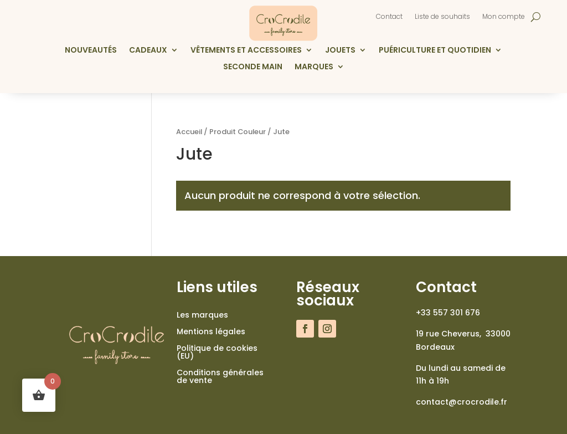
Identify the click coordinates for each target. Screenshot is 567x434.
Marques (314, 67)
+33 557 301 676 (448, 312)
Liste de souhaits (442, 17)
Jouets (340, 50)
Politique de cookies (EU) (217, 352)
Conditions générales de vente (220, 377)
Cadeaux (148, 50)
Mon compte (503, 17)
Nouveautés (91, 50)
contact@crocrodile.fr (461, 401)
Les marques (202, 315)
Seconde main (252, 67)
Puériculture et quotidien (435, 50)
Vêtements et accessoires (246, 50)
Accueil (189, 131)
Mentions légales (211, 332)
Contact (389, 17)
